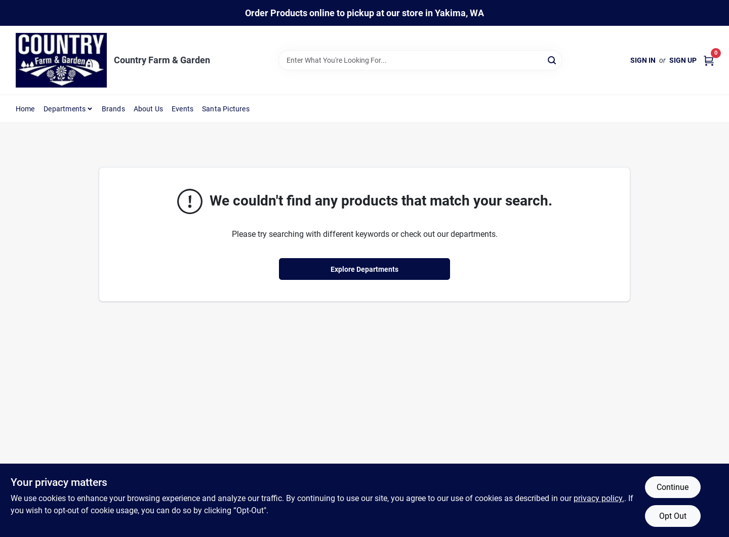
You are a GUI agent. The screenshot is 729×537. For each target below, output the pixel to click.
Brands (113, 109)
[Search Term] (420, 60)
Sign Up (683, 60)
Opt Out (672, 516)
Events (182, 109)
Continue (672, 487)
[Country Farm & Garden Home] (61, 60)
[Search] (552, 59)
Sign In (643, 60)
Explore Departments (364, 269)
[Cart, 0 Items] (709, 60)
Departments (65, 109)
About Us (149, 109)
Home (25, 109)
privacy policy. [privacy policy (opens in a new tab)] (599, 498)
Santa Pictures (226, 109)
